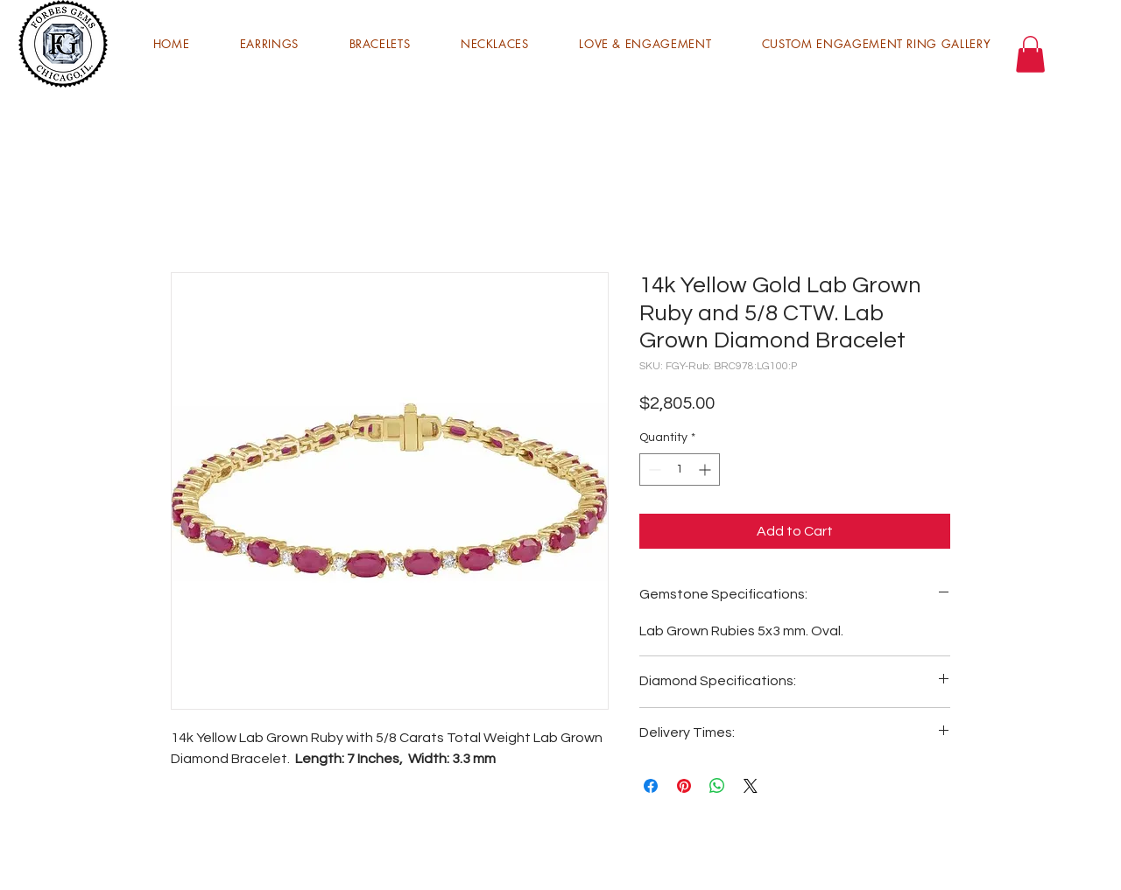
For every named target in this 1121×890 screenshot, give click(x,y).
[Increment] (706, 469)
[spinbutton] (679, 469)
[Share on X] (750, 785)
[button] (269, 43)
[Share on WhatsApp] (717, 785)
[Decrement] (653, 469)
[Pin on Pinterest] (683, 785)
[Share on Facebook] (650, 785)
